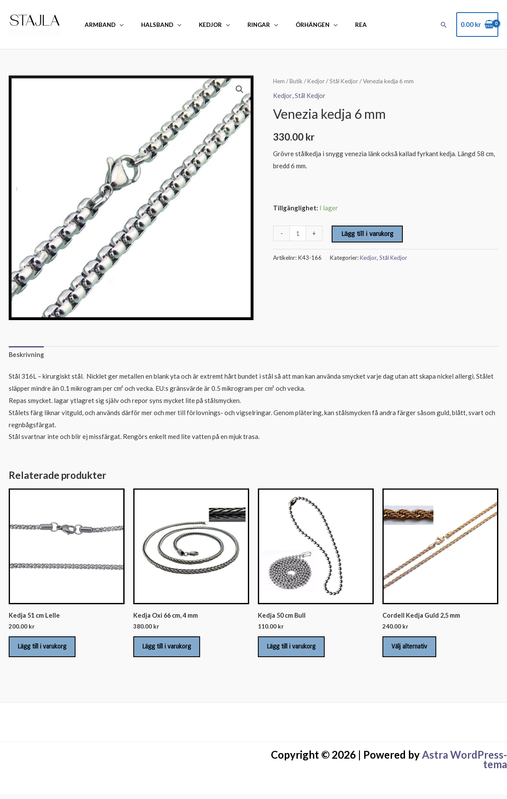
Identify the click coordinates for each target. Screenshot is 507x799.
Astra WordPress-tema (464, 764)
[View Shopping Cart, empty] (477, 24)
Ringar (239, 24)
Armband (97, 24)
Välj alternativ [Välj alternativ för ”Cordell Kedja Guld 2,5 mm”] (413, 649)
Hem (279, 81)
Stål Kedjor (346, 81)
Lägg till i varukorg (368, 234)
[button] (444, 25)
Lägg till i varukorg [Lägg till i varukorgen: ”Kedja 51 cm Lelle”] (46, 649)
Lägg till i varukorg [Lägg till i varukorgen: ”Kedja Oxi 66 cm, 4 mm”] (171, 649)
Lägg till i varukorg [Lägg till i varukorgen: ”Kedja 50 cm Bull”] (296, 649)
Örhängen (287, 24)
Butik (297, 81)
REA (330, 24)
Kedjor (196, 24)
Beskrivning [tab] (27, 355)
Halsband (149, 24)
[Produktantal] (298, 233)
